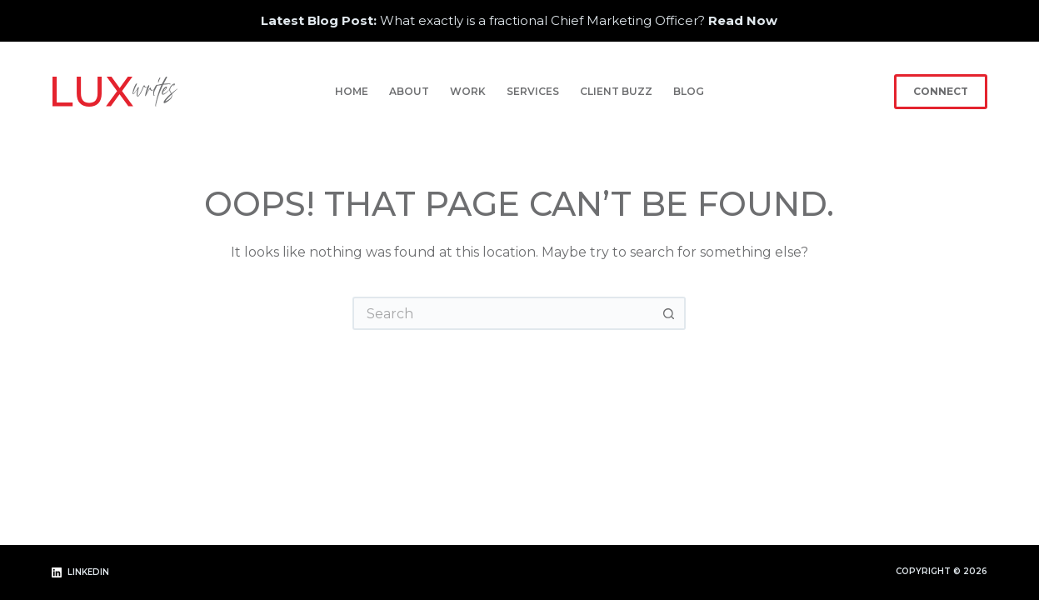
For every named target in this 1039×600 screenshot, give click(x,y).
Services (533, 91)
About (409, 91)
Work (468, 91)
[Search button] (669, 313)
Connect (940, 91)
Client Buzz (616, 91)
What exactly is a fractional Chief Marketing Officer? (519, 20)
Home (351, 91)
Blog (688, 91)
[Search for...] (502, 313)
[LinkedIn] (80, 573)
